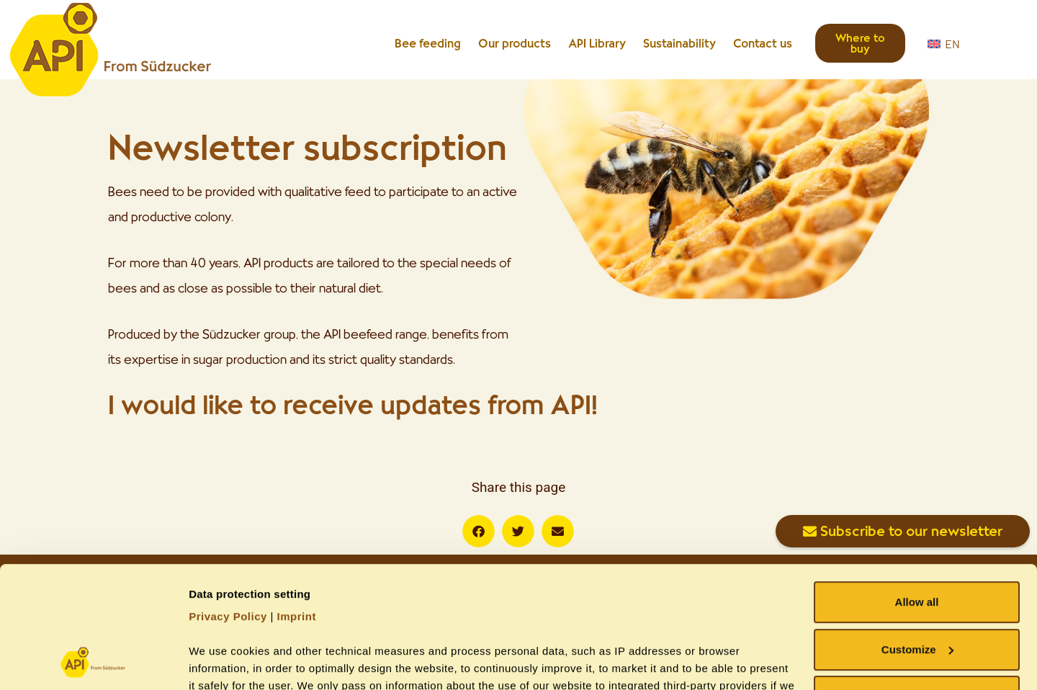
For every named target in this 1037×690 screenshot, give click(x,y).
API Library (597, 43)
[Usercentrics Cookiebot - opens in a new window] (93, 662)
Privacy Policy (228, 502)
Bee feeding (428, 43)
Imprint (296, 502)
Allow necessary (916, 582)
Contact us (762, 43)
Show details (222, 661)
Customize (917, 535)
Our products (514, 43)
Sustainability (679, 43)
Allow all (917, 488)
